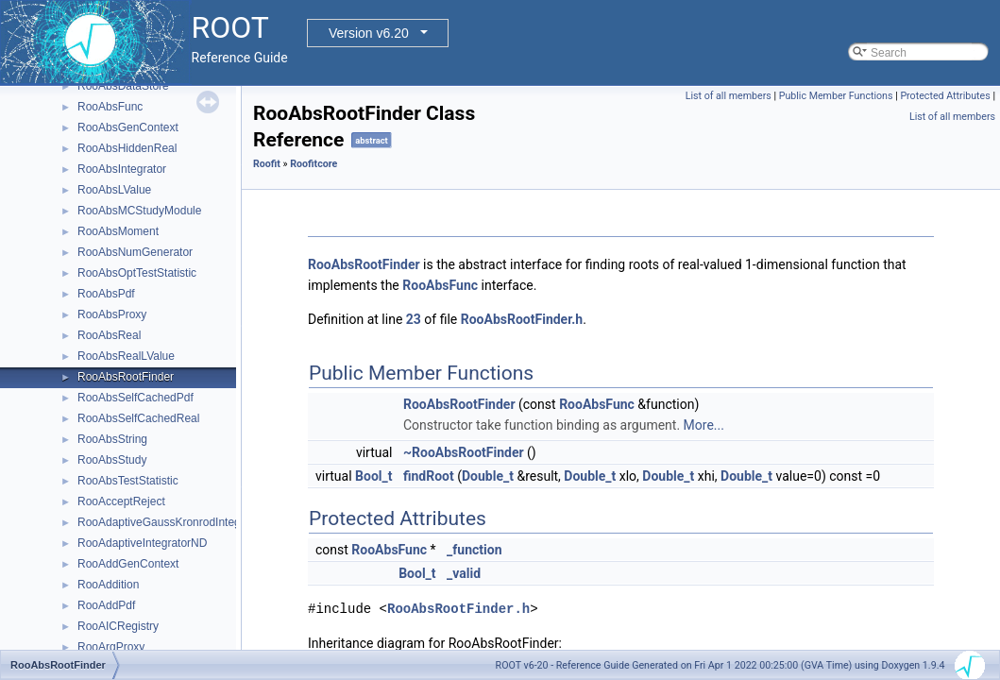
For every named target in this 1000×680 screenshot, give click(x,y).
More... (704, 425)
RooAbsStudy (111, 460)
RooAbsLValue (114, 189)
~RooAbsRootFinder (463, 452)
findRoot (428, 476)
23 (413, 319)
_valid (464, 573)
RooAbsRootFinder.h (522, 319)
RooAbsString (112, 439)
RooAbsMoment (118, 231)
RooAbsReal (109, 335)
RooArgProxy (110, 647)
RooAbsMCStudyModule (139, 210)
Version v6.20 (369, 33)
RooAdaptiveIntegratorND (142, 543)
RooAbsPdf (106, 293)
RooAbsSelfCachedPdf (135, 397)
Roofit (266, 164)
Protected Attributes (945, 96)
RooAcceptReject (121, 501)
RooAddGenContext (127, 563)
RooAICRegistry (118, 626)
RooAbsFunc (110, 106)
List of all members (728, 96)
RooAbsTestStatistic (127, 480)
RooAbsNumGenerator (135, 252)
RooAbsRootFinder (125, 376)
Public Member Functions (836, 96)
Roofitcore (313, 164)
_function (474, 549)
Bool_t (373, 476)
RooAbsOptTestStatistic (136, 273)
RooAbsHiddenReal (127, 148)
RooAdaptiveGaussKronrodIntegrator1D (178, 522)
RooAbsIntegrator (121, 169)
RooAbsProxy (111, 314)
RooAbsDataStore (123, 86)
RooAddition (108, 584)
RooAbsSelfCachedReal (138, 418)
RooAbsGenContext (127, 127)
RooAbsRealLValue (126, 356)
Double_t (488, 476)
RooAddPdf (106, 605)
